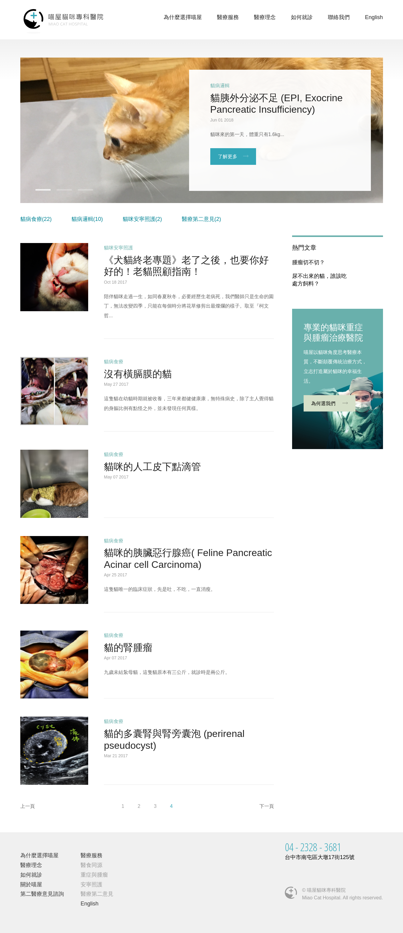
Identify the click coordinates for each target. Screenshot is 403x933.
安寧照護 (91, 884)
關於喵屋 (31, 884)
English (374, 17)
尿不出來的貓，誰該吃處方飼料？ (319, 280)
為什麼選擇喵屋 (183, 17)
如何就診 (302, 17)
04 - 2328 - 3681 (313, 847)
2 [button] (60, 192)
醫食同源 (91, 865)
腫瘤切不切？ (308, 262)
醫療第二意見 (97, 894)
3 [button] (81, 192)
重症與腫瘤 (94, 875)
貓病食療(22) (36, 219)
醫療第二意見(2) (201, 219)
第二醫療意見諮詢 (42, 894)
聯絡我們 (339, 17)
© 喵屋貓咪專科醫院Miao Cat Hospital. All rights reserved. (342, 894)
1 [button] (38, 192)
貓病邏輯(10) (87, 219)
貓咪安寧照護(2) (142, 219)
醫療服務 (228, 17)
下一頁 (266, 806)
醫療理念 (265, 17)
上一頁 (27, 806)
